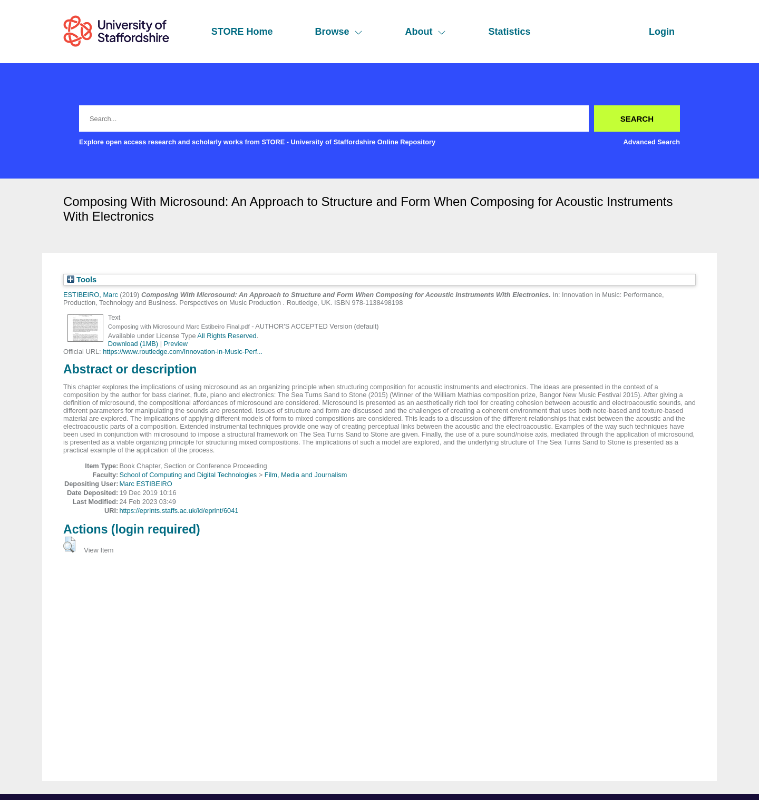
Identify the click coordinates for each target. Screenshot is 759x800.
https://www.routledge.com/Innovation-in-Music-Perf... (182, 351)
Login (662, 31)
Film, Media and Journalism (306, 475)
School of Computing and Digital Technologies (188, 475)
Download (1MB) (133, 344)
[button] (69, 544)
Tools (81, 279)
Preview (176, 344)
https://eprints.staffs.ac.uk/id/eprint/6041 (178, 511)
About (425, 31)
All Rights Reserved (226, 336)
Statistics (509, 31)
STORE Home (242, 31)
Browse (339, 31)
